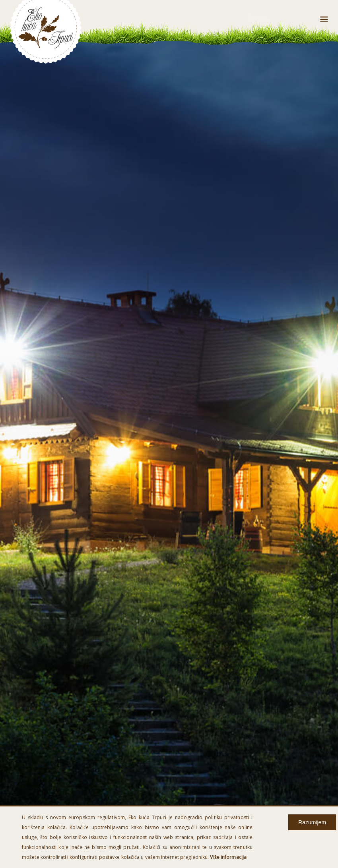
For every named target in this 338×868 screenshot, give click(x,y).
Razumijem (312, 822)
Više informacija (228, 857)
